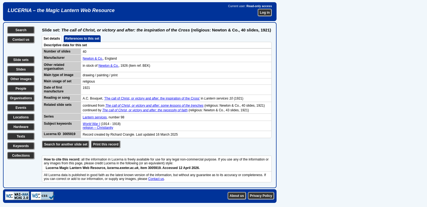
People (21, 89)
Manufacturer (54, 58)
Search (20, 30)
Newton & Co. (93, 58)
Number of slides (57, 51)
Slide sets (20, 60)
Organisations (21, 98)
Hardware (20, 127)
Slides (21, 69)
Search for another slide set (65, 144)
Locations (21, 117)
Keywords (21, 146)
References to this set (82, 38)
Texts (21, 136)
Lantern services (95, 117)
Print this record (105, 144)
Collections (21, 156)
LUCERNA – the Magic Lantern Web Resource (61, 10)
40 (84, 52)
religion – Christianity (98, 128)
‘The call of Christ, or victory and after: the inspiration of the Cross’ (152, 98)
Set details (51, 38)
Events (21, 108)
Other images (20, 79)
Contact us (20, 40)
